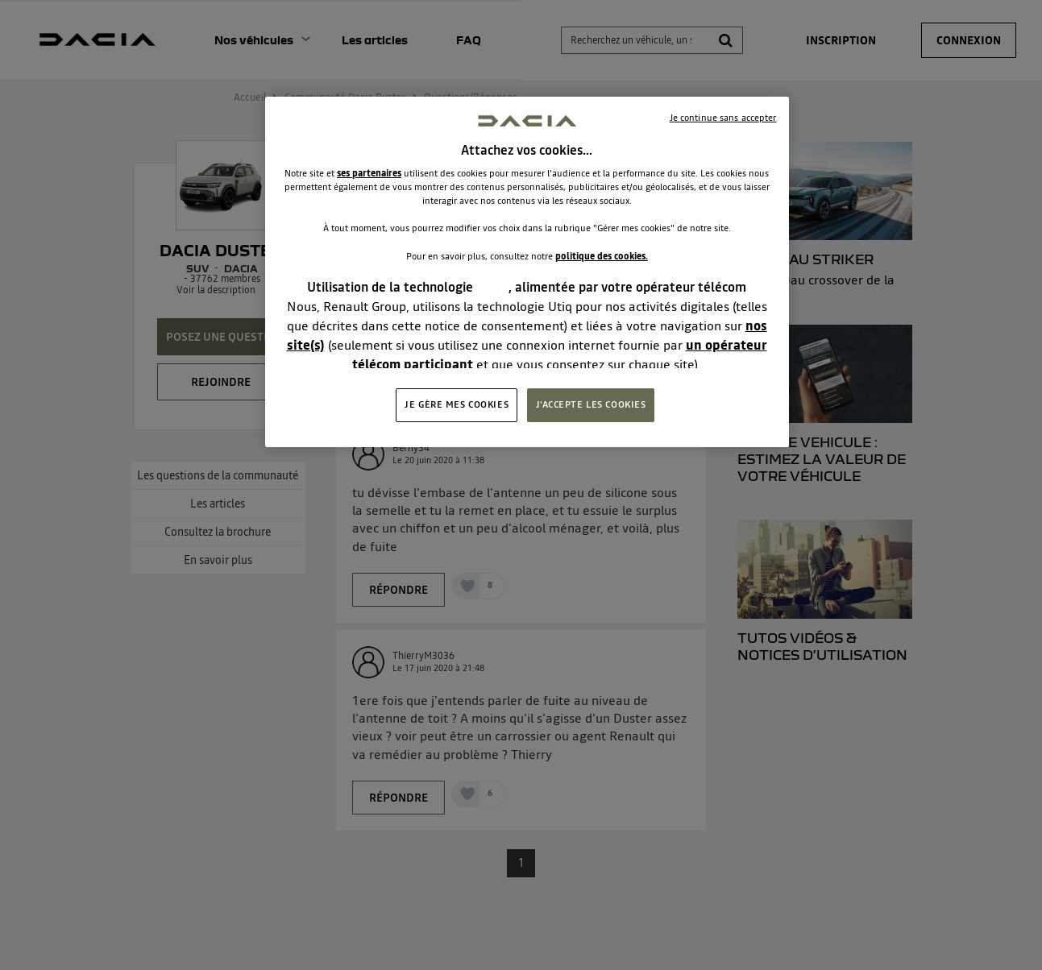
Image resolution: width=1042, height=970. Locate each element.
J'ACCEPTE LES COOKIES (591, 404)
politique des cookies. (601, 256)
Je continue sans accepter (723, 117)
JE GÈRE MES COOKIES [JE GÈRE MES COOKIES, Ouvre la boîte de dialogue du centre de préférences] (457, 404)
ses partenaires (369, 173)
